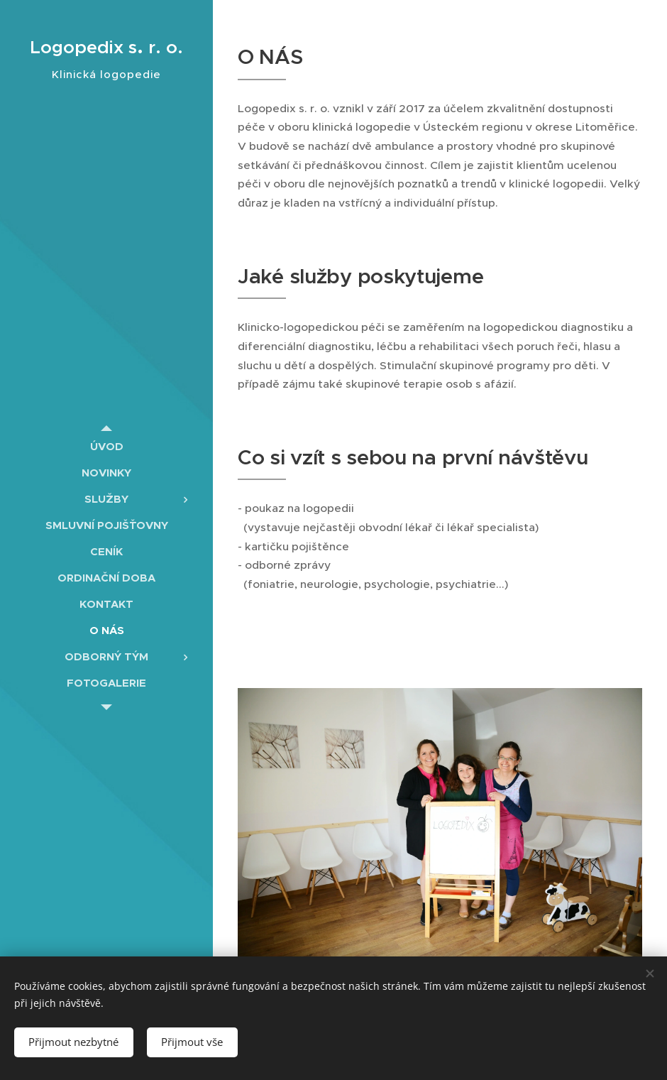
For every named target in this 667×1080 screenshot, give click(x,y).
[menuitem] (106, 446)
